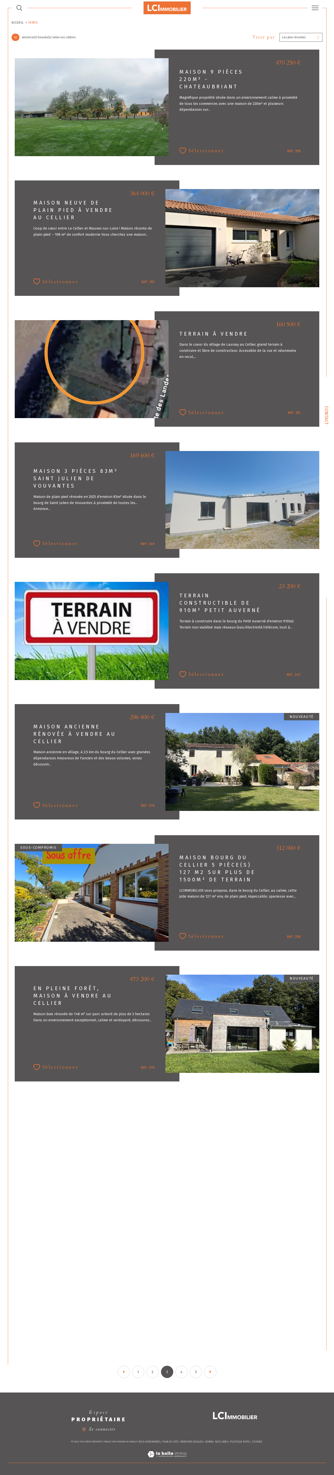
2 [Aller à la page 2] (152, 1372)
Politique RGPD (239, 1441)
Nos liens (221, 1441)
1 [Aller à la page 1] (138, 1372)
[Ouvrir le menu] (315, 8)
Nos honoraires (149, 1441)
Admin (209, 1441)
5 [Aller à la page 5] (196, 1372)
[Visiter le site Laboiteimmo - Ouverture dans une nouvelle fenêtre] (167, 1460)
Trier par (263, 37)
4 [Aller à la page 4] (181, 1372)
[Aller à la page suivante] (210, 1372)
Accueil (18, 22)
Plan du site (170, 1441)
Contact (326, 415)
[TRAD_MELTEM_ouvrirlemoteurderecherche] (19, 8)
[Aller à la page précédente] (124, 1372)
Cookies (257, 1442)
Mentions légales (191, 1441)
